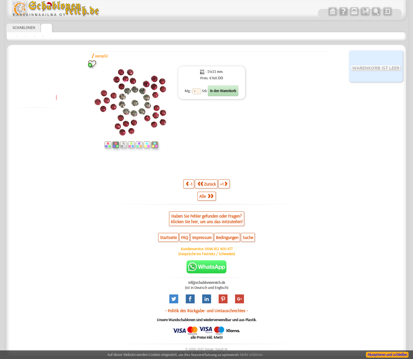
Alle (206, 196)
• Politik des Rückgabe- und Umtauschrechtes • (206, 310)
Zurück (206, 184)
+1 (223, 184)
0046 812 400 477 (219, 248)
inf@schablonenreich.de (206, 282)
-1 (189, 184)
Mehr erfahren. (251, 354)
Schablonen (24, 27)
